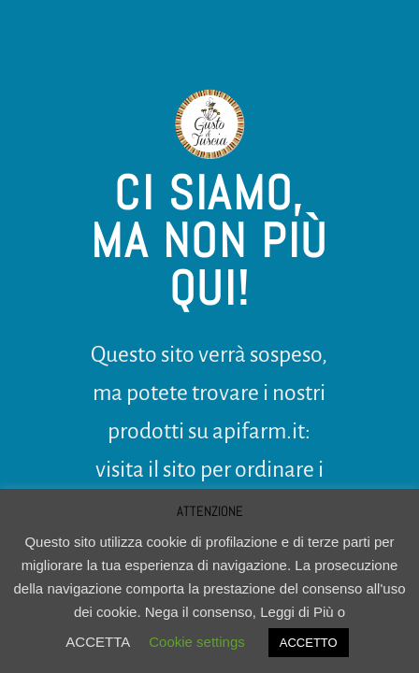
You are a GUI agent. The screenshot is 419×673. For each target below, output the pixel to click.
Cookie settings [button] (197, 642)
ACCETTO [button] (309, 643)
